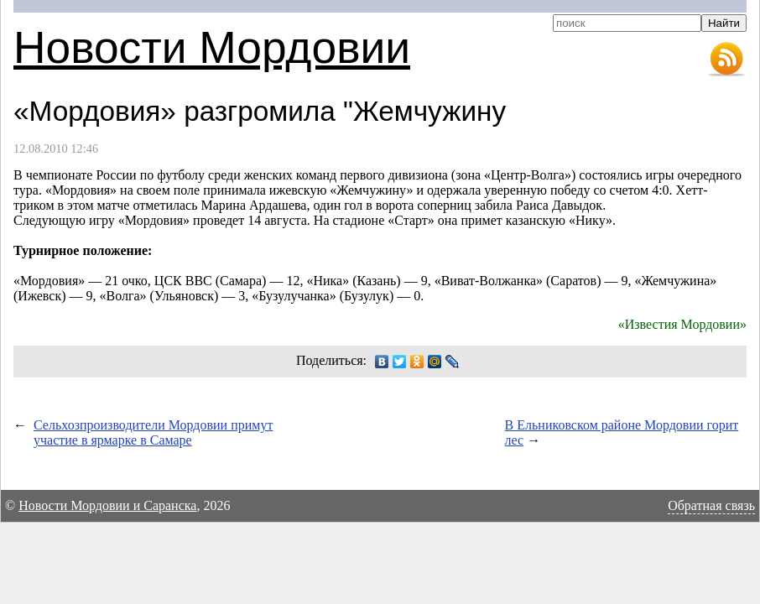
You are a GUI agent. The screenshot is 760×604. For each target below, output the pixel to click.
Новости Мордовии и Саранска (107, 505)
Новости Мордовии (211, 47)
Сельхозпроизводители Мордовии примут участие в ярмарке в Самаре (153, 432)
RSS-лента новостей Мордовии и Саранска (726, 59)
